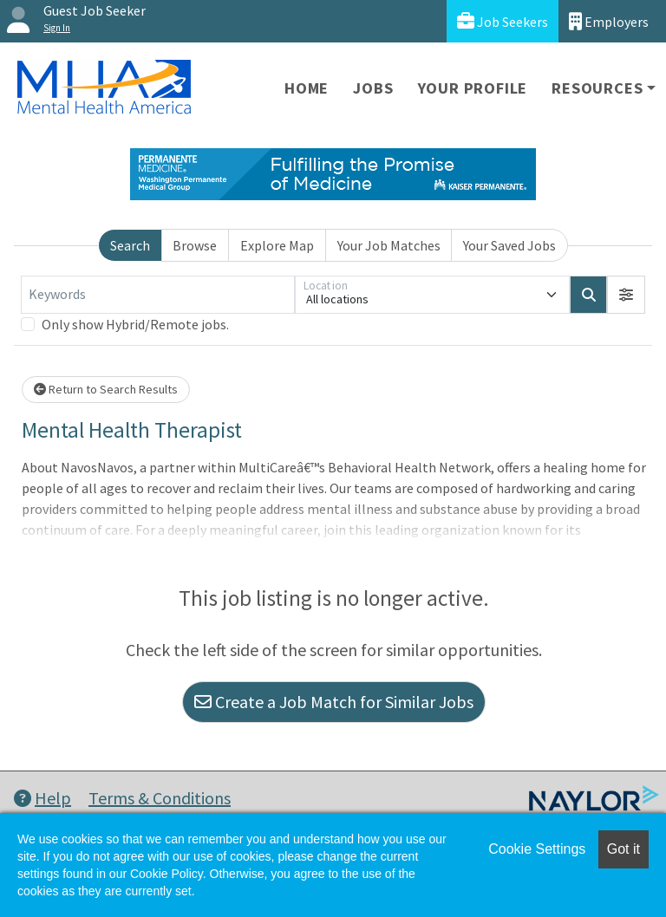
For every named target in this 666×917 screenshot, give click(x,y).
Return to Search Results (106, 389)
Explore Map (277, 245)
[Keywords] (158, 295)
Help (42, 798)
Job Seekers (502, 21)
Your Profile (473, 88)
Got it (623, 849)
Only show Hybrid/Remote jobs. (135, 324)
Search (130, 245)
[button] (626, 295)
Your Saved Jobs (509, 245)
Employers (609, 21)
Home (306, 88)
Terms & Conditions (159, 798)
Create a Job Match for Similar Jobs (333, 701)
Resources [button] (597, 88)
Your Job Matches (389, 245)
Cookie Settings (536, 849)
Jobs (373, 88)
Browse (195, 245)
